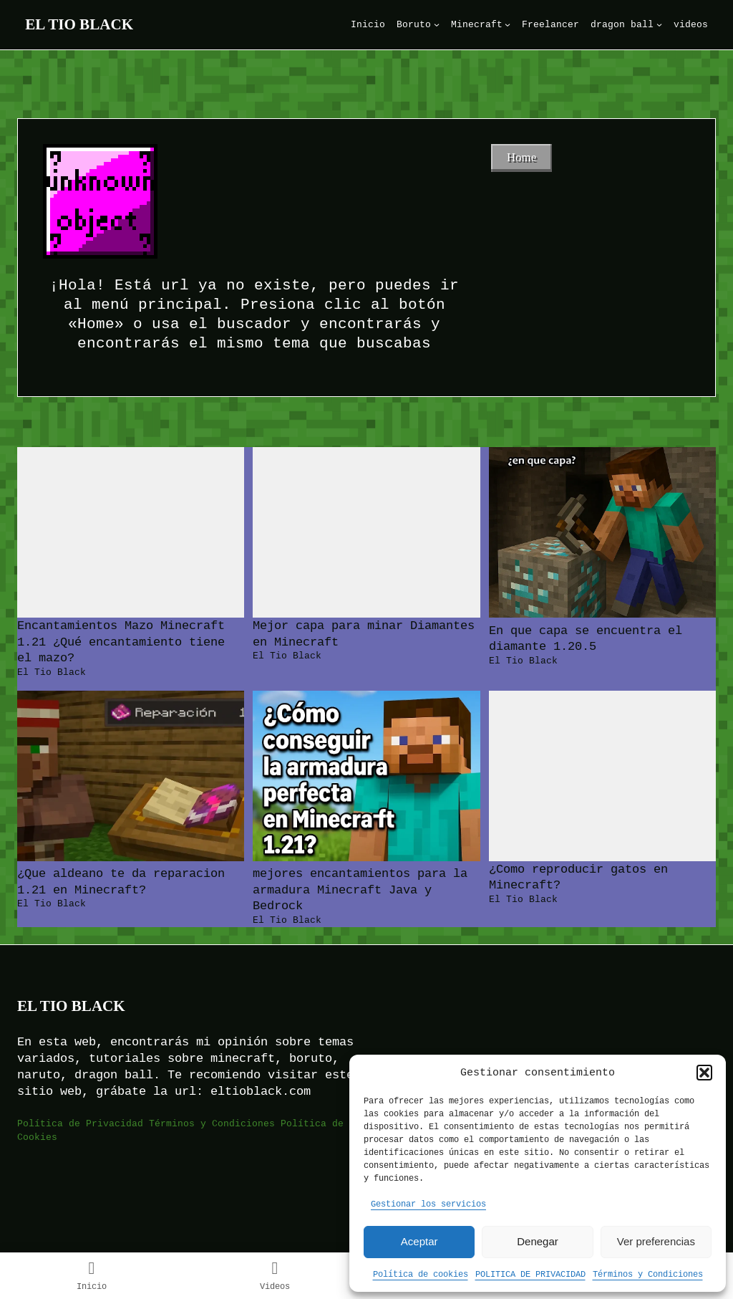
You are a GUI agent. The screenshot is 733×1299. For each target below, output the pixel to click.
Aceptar (419, 1241)
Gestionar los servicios (428, 1203)
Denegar (537, 1241)
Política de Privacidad (80, 1123)
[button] (704, 1072)
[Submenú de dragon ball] (659, 24)
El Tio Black (79, 24)
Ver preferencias (656, 1241)
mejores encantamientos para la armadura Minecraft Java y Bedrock (360, 889)
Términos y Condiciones (648, 1273)
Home (521, 157)
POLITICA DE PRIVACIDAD (530, 1273)
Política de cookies (420, 1273)
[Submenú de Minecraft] (507, 24)
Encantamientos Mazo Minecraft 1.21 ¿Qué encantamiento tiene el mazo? (121, 641)
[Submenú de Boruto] (437, 24)
